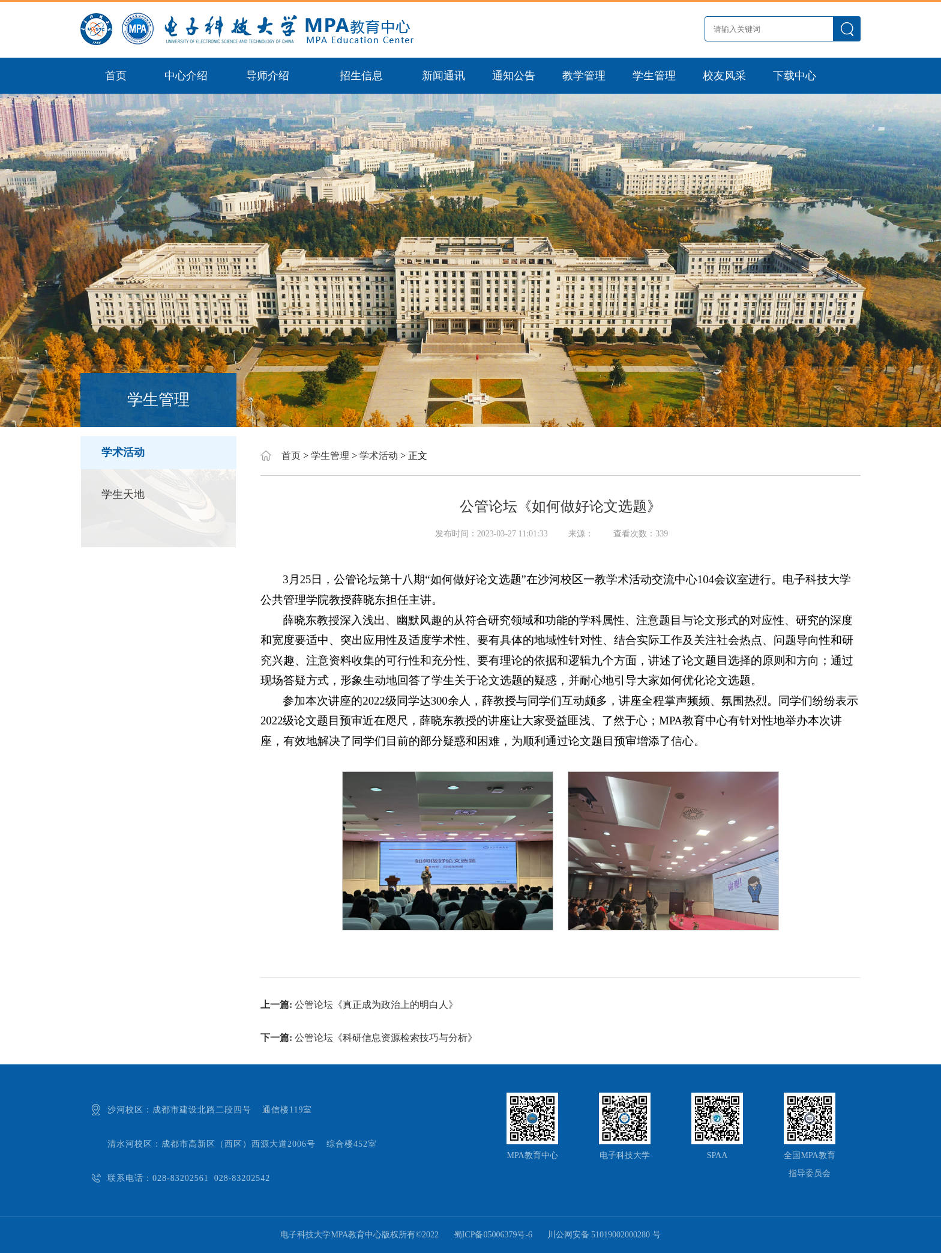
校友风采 (724, 76)
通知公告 (513, 76)
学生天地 (123, 494)
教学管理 (584, 76)
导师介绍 (267, 76)
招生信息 (361, 76)
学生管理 (654, 76)
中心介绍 (186, 76)
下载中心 (794, 76)
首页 (116, 76)
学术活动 (123, 452)
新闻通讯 (443, 76)
